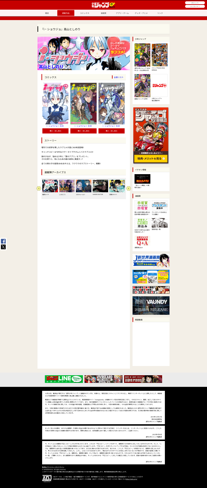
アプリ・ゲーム (122, 13)
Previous (38, 188)
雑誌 (47, 13)
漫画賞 (103, 13)
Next (128, 188)
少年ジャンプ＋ (195, 3)
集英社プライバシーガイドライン (53, 467)
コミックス (84, 13)
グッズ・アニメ (141, 13)
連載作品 (65, 13)
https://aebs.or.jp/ (131, 479)
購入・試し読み (55, 131)
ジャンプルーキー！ (195, 6)
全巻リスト (119, 77)
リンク (160, 13)
